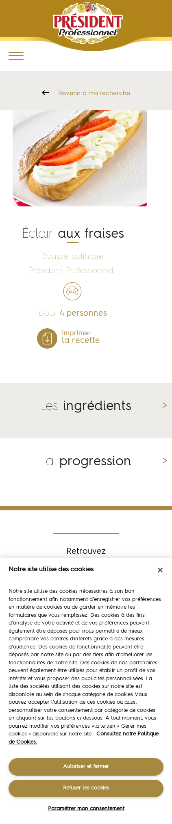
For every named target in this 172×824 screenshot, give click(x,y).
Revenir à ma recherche (94, 93)
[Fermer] (160, 570)
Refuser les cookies (86, 788)
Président (87, 23)
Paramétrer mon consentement (86, 808)
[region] (86, 691)
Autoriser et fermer (86, 766)
